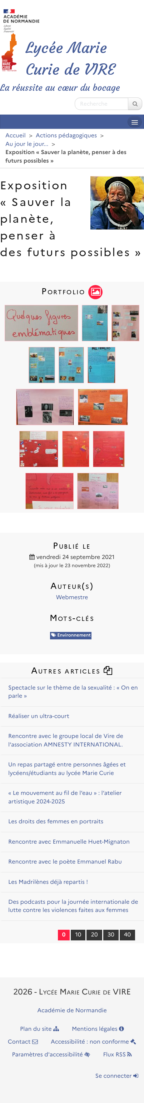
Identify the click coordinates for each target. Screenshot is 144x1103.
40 (127, 935)
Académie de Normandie (72, 1010)
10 (78, 935)
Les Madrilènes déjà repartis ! (48, 882)
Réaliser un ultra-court (38, 716)
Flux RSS (117, 1054)
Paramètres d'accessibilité (51, 1054)
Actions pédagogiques (66, 135)
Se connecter (116, 1076)
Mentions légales (98, 1029)
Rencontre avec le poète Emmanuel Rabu (65, 862)
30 (111, 935)
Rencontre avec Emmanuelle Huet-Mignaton (69, 842)
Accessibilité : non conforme (93, 1042)
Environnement (71, 635)
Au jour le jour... (26, 144)
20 (94, 935)
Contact (23, 1042)
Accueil (15, 135)
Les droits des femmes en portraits (55, 821)
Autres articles (72, 670)
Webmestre (72, 597)
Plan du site (39, 1029)
